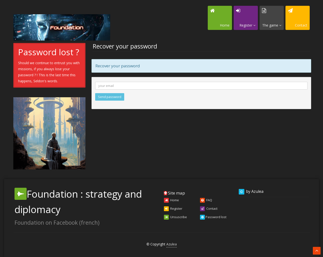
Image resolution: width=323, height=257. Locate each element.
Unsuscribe (175, 217)
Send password (109, 97)
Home (171, 200)
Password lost (213, 217)
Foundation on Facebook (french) (57, 222)
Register (173, 208)
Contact (208, 208)
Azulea (171, 244)
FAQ (206, 200)
